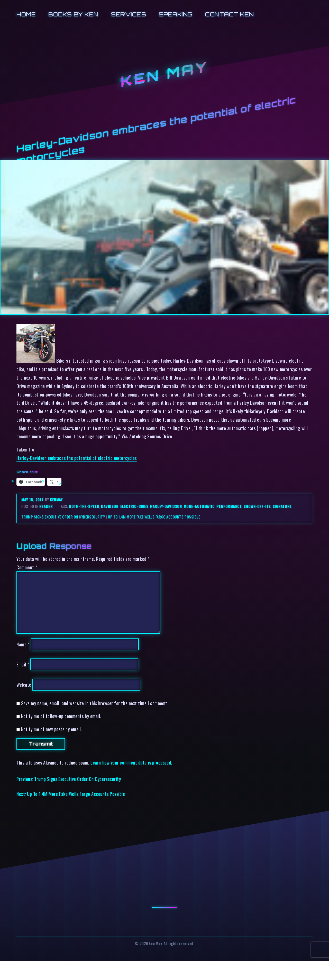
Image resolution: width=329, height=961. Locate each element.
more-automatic (199, 506)
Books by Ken (73, 14)
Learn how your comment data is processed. (131, 762)
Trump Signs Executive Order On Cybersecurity (63, 517)
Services (128, 14)
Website (23, 684)
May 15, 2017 (33, 499)
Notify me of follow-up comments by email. (61, 715)
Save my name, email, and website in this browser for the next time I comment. (95, 703)
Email (22, 664)
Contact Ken (229, 14)
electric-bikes (134, 506)
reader (46, 506)
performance (229, 506)
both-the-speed (84, 506)
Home (26, 14)
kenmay (56, 499)
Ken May (164, 74)
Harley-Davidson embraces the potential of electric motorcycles (76, 457)
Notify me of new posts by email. (51, 729)
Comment (26, 567)
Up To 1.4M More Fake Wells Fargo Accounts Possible (154, 517)
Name (23, 644)
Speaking (176, 14)
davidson (109, 506)
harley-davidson (166, 506)
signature (282, 506)
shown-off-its (257, 506)
